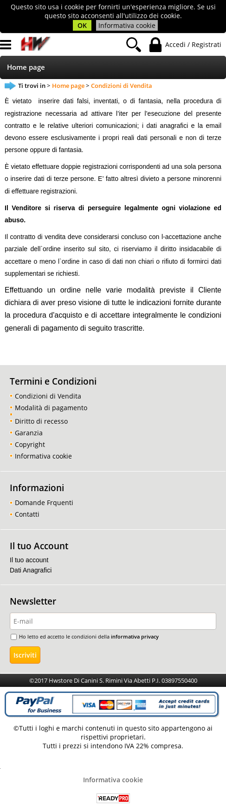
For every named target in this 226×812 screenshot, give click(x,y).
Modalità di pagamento (51, 407)
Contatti (27, 514)
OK (82, 25)
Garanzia (29, 432)
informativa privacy (135, 636)
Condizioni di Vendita (48, 396)
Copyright (30, 444)
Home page (26, 67)
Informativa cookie (126, 25)
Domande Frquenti (44, 502)
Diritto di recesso (41, 421)
